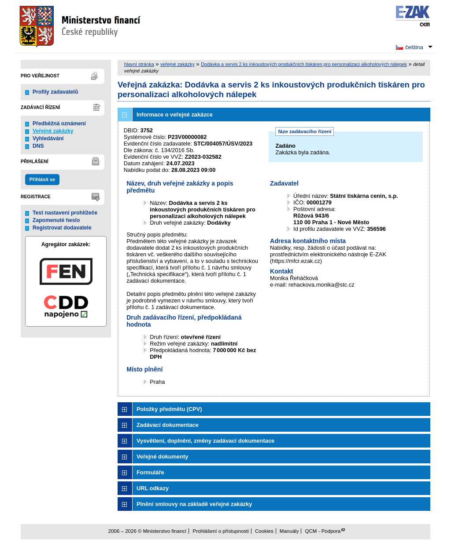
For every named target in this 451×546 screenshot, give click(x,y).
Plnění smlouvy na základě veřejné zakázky (194, 504)
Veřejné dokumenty (162, 456)
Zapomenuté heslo (56, 220)
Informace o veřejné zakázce (175, 114)
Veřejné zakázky (53, 131)
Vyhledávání (48, 138)
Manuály (289, 531)
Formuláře (150, 472)
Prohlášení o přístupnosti (220, 531)
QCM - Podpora (323, 531)
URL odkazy (153, 488)
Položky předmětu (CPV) (169, 409)
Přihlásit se (42, 179)
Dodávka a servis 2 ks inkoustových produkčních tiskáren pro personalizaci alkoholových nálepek (304, 64)
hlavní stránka (139, 64)
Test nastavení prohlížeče (65, 213)
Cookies (264, 531)
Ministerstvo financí (81, 26)
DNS (38, 146)
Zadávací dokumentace (168, 425)
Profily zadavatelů (55, 92)
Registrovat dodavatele (62, 228)
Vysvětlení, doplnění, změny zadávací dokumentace (205, 440)
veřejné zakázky (177, 64)
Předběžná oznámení (59, 123)
